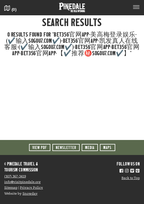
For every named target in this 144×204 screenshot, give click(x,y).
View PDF (39, 147)
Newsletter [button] (66, 147)
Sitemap (10, 188)
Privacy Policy (31, 188)
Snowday (30, 194)
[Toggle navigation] (136, 8)
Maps (107, 147)
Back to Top (131, 178)
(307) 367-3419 (15, 176)
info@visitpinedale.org (22, 182)
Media (89, 147)
